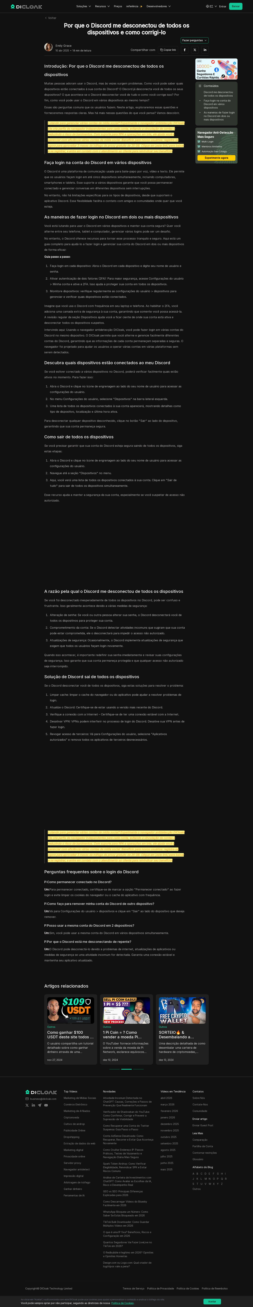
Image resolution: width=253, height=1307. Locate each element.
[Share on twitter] (27, 1105)
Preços (118, 6)
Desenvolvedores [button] (159, 6)
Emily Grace (64, 45)
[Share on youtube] (46, 1105)
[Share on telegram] (39, 1105)
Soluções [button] (83, 6)
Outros (51, 1026)
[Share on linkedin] (33, 1105)
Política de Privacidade (160, 1288)
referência (132, 6)
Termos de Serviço (133, 1288)
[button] (211, 6)
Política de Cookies (188, 1288)
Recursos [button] (102, 6)
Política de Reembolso (215, 1288)
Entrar (222, 6)
